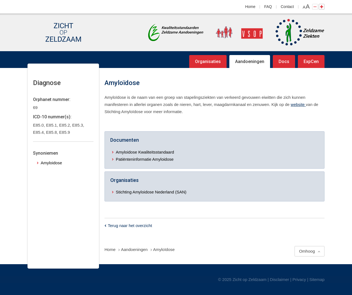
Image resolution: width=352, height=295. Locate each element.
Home (250, 6)
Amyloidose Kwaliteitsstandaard (145, 152)
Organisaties (208, 61)
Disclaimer (279, 279)
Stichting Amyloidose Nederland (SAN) (151, 192)
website (298, 104)
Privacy (299, 279)
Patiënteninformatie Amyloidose (145, 159)
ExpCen (311, 61)
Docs (284, 61)
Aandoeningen (249, 61)
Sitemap (316, 279)
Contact (287, 6)
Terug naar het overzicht (130, 225)
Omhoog (307, 251)
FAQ (268, 6)
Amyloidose (51, 162)
